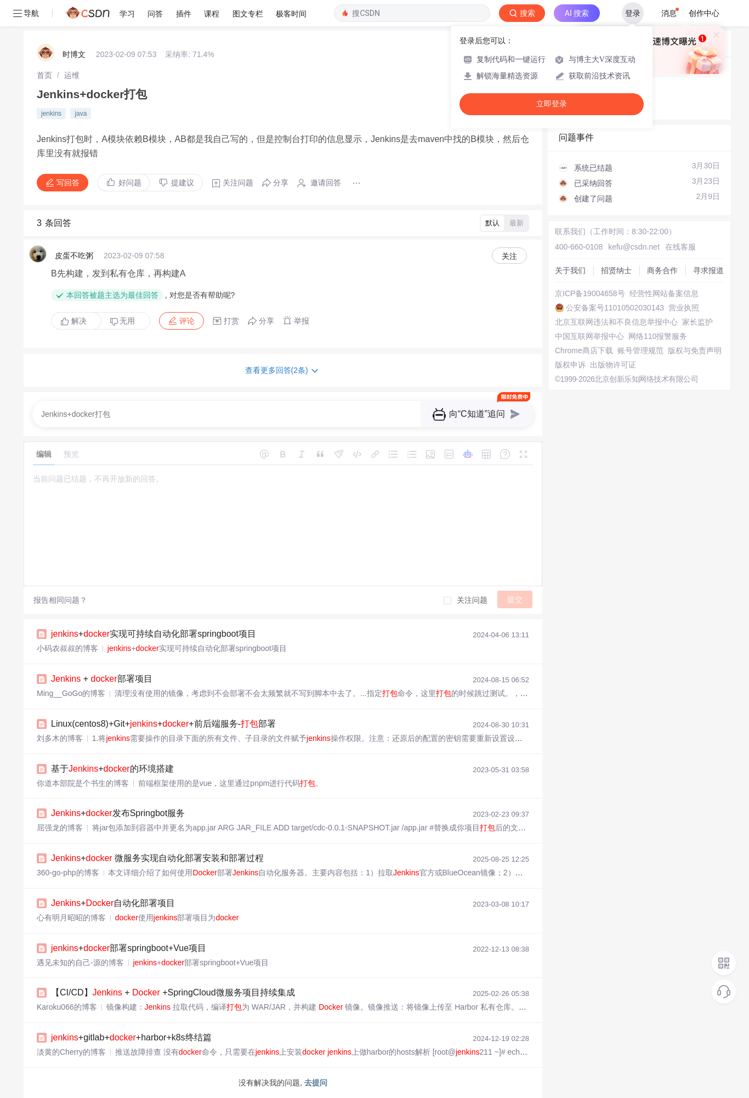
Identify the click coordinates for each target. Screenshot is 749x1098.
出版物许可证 (613, 364)
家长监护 (697, 322)
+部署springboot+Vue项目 (128, 948)
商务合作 (662, 270)
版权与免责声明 (695, 350)
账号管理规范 (640, 350)
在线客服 (680, 246)
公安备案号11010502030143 (615, 307)
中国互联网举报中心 (589, 336)
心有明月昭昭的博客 (71, 917)
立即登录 (551, 104)
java (81, 113)
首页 (44, 75)
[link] (44, 75)
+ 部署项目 (101, 678)
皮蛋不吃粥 (74, 255)
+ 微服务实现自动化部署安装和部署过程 (157, 858)
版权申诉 (570, 364)
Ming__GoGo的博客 (71, 693)
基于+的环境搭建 (112, 768)
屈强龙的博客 (60, 827)
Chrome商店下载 (584, 350)
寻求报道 (708, 270)
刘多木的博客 (60, 738)
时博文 (74, 54)
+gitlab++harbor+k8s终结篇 (131, 1037)
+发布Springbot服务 (118, 813)
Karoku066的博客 (67, 1007)
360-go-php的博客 (68, 872)
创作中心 (704, 13)
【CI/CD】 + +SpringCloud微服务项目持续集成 (173, 992)
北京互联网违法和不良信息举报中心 (616, 322)
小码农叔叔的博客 (67, 648)
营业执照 (683, 307)
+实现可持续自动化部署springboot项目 (153, 633)
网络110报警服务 (657, 336)
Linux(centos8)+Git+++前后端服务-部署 (163, 723)
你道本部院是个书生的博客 (83, 783)
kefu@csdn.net (634, 246)
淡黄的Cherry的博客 (71, 1052)
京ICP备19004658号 (590, 293)
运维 (72, 75)
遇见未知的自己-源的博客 (80, 962)
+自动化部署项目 (113, 903)
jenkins (51, 113)
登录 (632, 13)
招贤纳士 (616, 270)
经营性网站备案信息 (664, 293)
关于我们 (570, 270)
